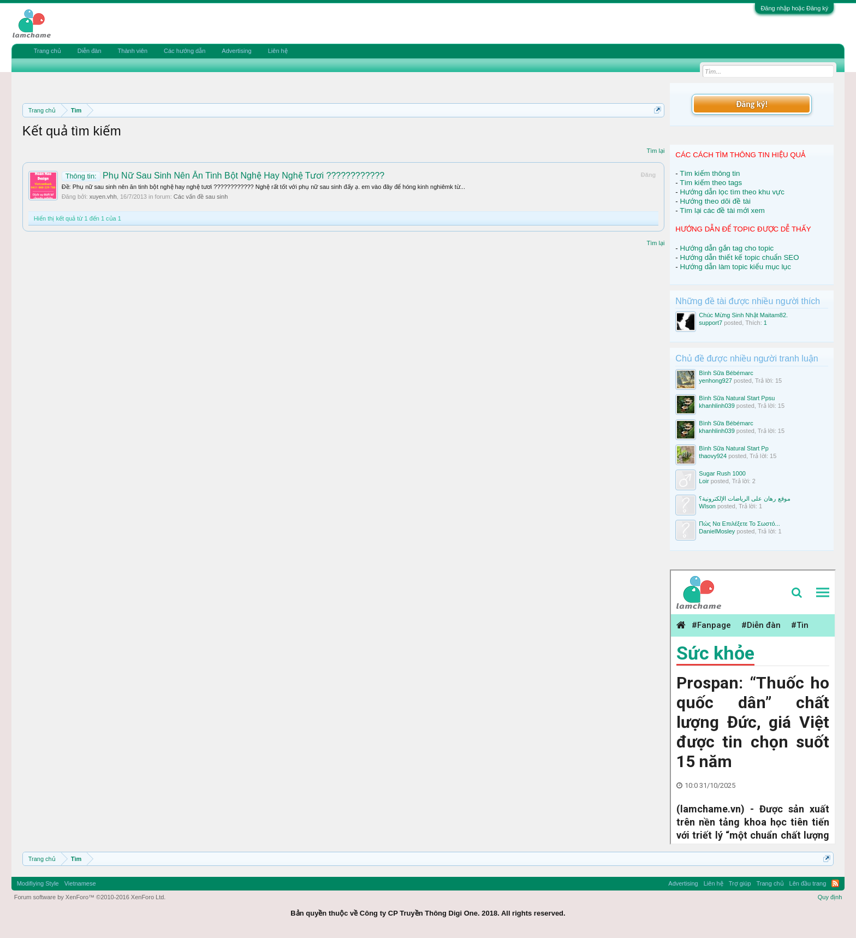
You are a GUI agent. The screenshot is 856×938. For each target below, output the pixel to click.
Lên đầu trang (808, 883)
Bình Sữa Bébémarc (726, 373)
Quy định (830, 897)
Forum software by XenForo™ (90, 897)
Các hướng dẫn (184, 51)
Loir (704, 481)
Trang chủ (47, 51)
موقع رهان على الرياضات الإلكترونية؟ (744, 498)
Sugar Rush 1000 (722, 473)
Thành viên (132, 51)
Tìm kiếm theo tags (711, 183)
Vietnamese (80, 883)
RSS (835, 883)
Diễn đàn (90, 51)
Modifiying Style (38, 883)
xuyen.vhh (103, 196)
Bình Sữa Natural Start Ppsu (737, 398)
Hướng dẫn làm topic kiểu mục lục (735, 267)
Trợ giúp (740, 883)
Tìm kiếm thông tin (710, 173)
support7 (710, 322)
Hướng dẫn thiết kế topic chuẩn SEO (739, 257)
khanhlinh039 (716, 405)
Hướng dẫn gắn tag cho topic (727, 248)
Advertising (236, 51)
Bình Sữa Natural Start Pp (733, 448)
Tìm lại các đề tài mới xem (722, 210)
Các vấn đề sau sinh (201, 196)
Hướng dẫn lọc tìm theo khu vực (732, 192)
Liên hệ (278, 51)
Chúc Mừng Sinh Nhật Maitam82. (743, 315)
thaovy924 (713, 456)
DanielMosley (717, 531)
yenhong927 (715, 380)
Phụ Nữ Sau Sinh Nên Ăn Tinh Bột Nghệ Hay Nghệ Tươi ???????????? (223, 175)
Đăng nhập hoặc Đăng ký (794, 8)
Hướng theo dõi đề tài (715, 201)
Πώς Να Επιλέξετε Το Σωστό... (739, 523)
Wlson (707, 506)
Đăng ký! (752, 104)
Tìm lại (655, 150)
